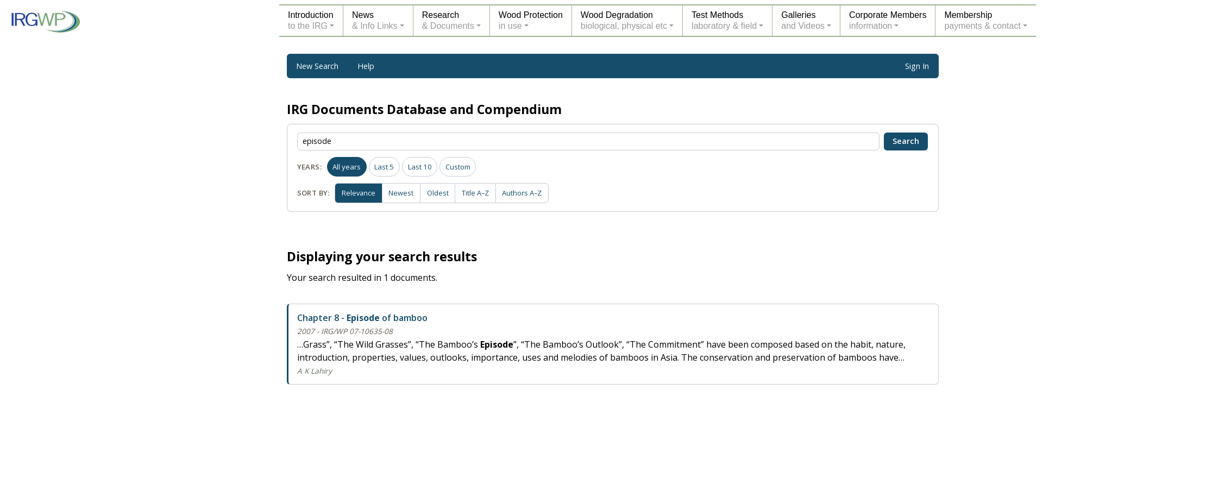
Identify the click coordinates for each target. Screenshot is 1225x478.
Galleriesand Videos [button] (803, 20)
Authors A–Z (530, 192)
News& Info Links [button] (375, 20)
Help (365, 66)
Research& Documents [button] (448, 20)
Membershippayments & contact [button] (982, 20)
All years (346, 167)
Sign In (917, 66)
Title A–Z (481, 192)
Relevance (359, 192)
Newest (404, 192)
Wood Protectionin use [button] (531, 20)
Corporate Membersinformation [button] (887, 20)
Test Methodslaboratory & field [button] (724, 20)
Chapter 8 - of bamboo (362, 318)
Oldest (442, 192)
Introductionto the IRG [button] (311, 20)
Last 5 (384, 167)
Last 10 (420, 167)
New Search (317, 66)
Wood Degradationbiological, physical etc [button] (624, 20)
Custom (457, 167)
